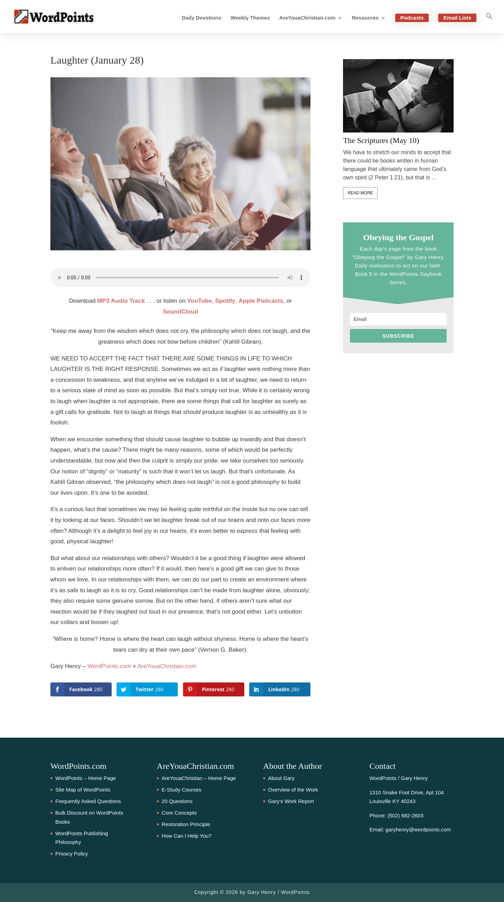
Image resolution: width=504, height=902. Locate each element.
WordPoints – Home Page (85, 778)
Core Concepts (179, 813)
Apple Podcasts (261, 301)
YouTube (199, 301)
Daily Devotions (202, 18)
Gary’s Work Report (291, 801)
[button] (489, 23)
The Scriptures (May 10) (381, 140)
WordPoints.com (109, 666)
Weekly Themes (250, 18)
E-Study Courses (181, 790)
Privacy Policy (71, 854)
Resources (365, 18)
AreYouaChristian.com (307, 18)
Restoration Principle (186, 824)
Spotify (225, 301)
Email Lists (457, 18)
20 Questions (177, 801)
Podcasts (412, 18)
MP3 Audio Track (121, 301)
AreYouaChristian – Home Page (199, 778)
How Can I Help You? (187, 836)
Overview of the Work (293, 790)
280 (12, 417)
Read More (360, 193)
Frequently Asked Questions (88, 801)
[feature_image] (398, 95)
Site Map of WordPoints (82, 790)
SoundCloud (180, 311)
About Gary (281, 778)
